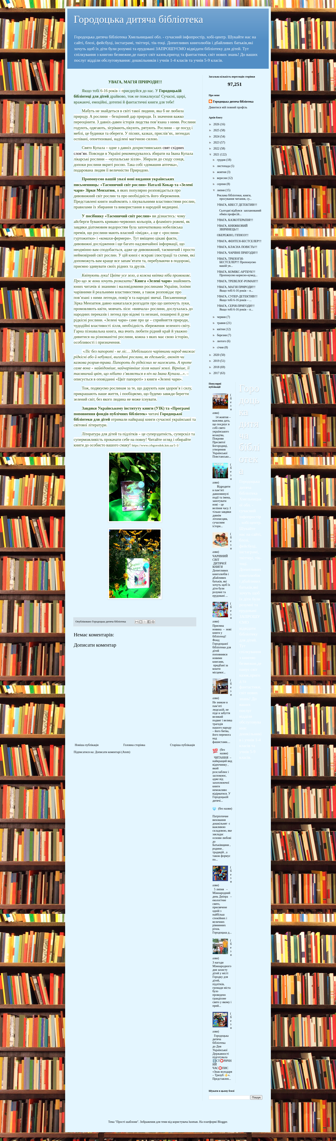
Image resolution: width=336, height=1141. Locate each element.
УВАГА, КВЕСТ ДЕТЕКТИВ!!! (236, 204)
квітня (221, 329)
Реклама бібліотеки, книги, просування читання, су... (234, 197)
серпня (221, 184)
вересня (222, 178)
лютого (222, 341)
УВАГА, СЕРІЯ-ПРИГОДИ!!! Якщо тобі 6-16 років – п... (235, 307)
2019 (216, 360)
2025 (216, 130)
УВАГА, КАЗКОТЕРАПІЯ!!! (234, 220)
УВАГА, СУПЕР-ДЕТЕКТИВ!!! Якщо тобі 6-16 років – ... (236, 298)
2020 (216, 354)
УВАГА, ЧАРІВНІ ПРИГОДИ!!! (237, 252)
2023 (216, 142)
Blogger (222, 1121)
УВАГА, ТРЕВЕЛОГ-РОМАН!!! (237, 281)
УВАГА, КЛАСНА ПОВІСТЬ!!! (236, 247)
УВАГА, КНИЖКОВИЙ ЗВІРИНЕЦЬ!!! (232, 227)
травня (221, 323)
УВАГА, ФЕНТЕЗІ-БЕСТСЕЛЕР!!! (238, 241)
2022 (216, 148)
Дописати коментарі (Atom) (112, 752)
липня (221, 190)
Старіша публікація (182, 745)
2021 (216, 154)
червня (221, 317)
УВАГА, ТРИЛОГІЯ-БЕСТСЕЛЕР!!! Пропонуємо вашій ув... (236, 262)
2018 (216, 367)
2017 (216, 373)
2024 (216, 136)
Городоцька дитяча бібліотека (138, 19)
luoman (193, 1121)
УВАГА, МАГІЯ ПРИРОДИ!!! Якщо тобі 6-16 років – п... (235, 288)
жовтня (222, 172)
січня (220, 347)
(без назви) (224, 751)
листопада (224, 166)
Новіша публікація (87, 745)
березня (222, 335)
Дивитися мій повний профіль (228, 107)
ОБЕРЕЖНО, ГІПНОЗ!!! (232, 235)
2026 (216, 124)
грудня (221, 159)
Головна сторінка (134, 745)
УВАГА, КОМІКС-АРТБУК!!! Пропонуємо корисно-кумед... (236, 273)
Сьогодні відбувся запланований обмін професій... (238, 212)
